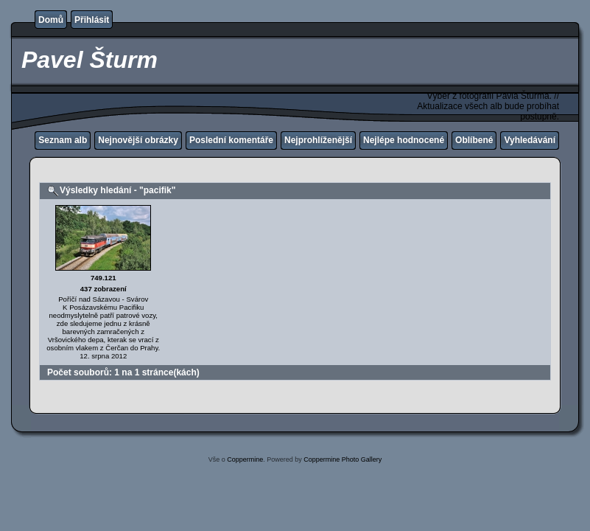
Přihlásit (91, 20)
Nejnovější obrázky (138, 140)
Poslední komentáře (231, 140)
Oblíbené (474, 140)
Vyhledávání (529, 140)
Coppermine (245, 459)
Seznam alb (62, 140)
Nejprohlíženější (318, 140)
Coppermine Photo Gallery (342, 459)
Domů (50, 20)
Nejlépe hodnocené (403, 140)
